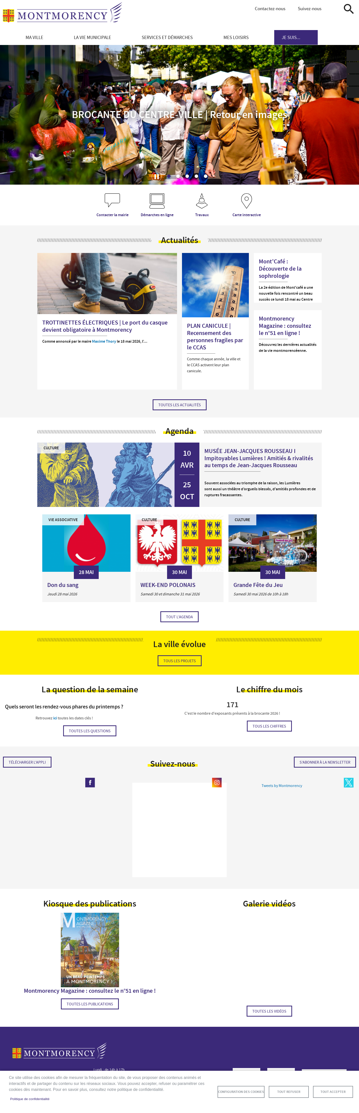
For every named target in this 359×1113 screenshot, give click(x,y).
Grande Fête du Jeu (258, 585)
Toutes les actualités (179, 405)
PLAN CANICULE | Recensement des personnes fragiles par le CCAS (215, 336)
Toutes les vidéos (269, 1011)
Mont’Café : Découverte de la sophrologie (280, 268)
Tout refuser (288, 1092)
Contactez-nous (270, 8)
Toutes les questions (90, 731)
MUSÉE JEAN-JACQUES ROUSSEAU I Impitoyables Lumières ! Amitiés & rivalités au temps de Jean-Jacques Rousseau (258, 458)
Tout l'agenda (179, 617)
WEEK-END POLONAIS (167, 585)
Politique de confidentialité (29, 1099)
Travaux (202, 214)
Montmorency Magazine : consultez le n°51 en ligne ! (285, 326)
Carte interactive (246, 214)
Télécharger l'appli (27, 762)
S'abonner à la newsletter (325, 762)
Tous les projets (179, 661)
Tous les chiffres (269, 726)
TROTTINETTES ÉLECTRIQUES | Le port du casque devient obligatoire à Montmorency (105, 326)
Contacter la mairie (112, 214)
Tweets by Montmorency (282, 785)
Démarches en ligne (157, 214)
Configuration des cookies (241, 1092)
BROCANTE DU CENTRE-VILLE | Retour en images (179, 115)
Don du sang (62, 585)
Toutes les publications (90, 1004)
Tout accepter (333, 1092)
